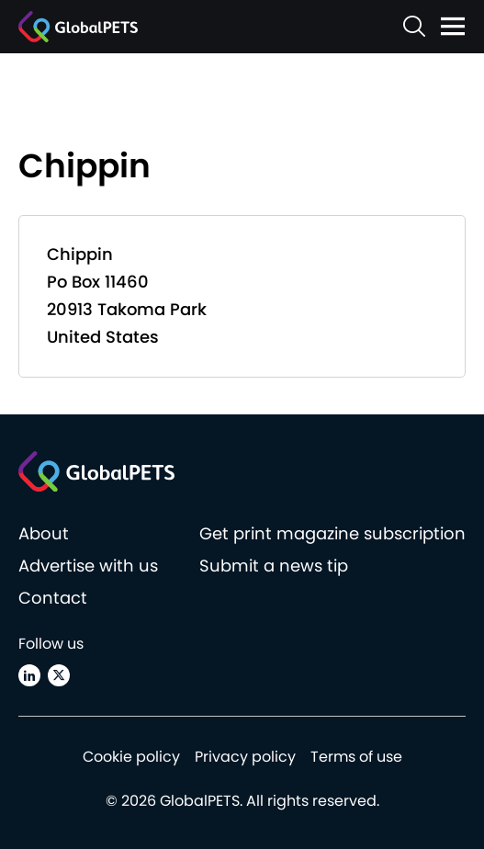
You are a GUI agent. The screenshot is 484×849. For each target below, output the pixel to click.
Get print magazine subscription (332, 533)
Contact (52, 597)
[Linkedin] (29, 675)
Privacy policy (245, 756)
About (43, 533)
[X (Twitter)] (59, 675)
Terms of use (356, 756)
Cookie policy (131, 756)
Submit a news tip (273, 565)
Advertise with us (88, 565)
